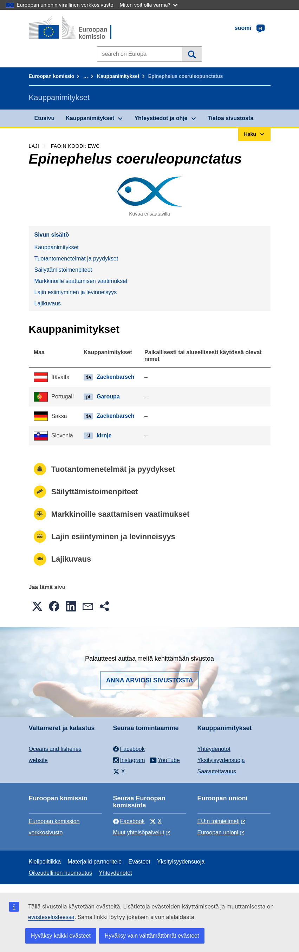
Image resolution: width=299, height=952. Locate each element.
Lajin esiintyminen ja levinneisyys (75, 292)
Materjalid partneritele (94, 862)
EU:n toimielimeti (218, 821)
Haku (192, 54)
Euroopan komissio (51, 76)
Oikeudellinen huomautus (60, 873)
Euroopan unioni (218, 832)
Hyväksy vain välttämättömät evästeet (152, 936)
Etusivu (44, 118)
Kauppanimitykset (118, 76)
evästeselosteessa (51, 917)
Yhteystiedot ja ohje (160, 118)
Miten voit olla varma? (148, 5)
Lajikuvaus (47, 303)
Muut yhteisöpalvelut (138, 832)
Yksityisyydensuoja (221, 760)
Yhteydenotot (213, 749)
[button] (37, 606)
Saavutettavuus (216, 771)
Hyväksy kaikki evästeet (61, 936)
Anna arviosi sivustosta (149, 680)
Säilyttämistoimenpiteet (63, 270)
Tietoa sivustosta (230, 118)
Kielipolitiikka (45, 862)
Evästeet (139, 862)
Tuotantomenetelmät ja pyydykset (76, 259)
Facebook (129, 821)
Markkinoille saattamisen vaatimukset (81, 281)
